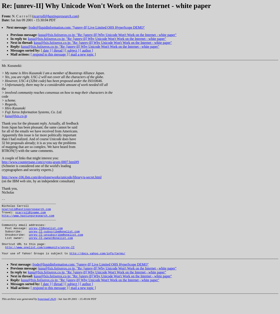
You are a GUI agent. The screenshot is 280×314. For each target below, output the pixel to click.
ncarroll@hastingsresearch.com (26, 212)
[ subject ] (72, 50)
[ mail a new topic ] (82, 54)
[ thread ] (58, 50)
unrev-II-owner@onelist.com (51, 246)
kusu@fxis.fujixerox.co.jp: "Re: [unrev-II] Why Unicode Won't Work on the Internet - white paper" (107, 35)
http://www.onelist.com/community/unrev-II (40, 256)
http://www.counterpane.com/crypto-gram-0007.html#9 (40, 162)
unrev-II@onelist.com (46, 234)
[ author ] (86, 50)
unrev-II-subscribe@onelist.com (54, 238)
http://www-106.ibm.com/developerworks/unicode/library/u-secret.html (52, 177)
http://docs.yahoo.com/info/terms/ (97, 263)
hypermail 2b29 (47, 308)
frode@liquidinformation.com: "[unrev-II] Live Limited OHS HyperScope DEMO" (86, 27)
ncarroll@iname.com (30, 215)
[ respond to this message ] (49, 54)
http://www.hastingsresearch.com (28, 219)
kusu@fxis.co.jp (16, 116)
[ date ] (46, 50)
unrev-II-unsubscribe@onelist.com (56, 242)
